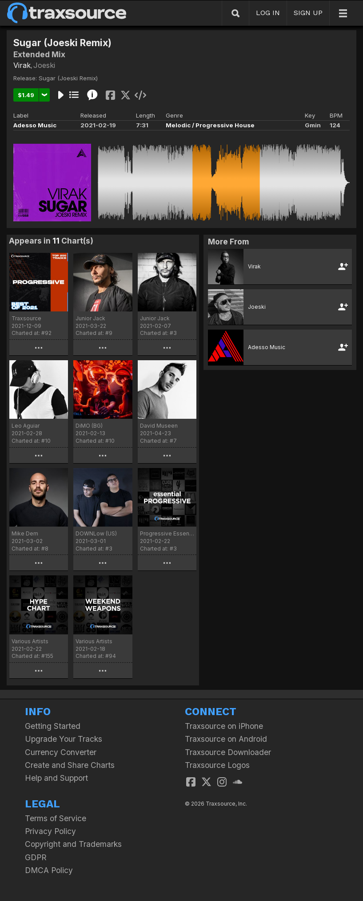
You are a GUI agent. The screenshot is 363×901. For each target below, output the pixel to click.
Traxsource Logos (217, 765)
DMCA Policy (49, 870)
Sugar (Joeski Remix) (68, 78)
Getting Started (52, 726)
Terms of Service (55, 818)
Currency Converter (60, 752)
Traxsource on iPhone (224, 726)
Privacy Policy (50, 831)
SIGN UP (308, 12)
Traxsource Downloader (228, 752)
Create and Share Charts (70, 765)
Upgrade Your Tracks (63, 739)
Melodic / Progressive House (210, 125)
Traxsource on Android (226, 739)
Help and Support (56, 778)
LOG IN (268, 12)
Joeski (44, 65)
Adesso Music (34, 125)
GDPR (36, 857)
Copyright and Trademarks (73, 844)
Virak (22, 65)
